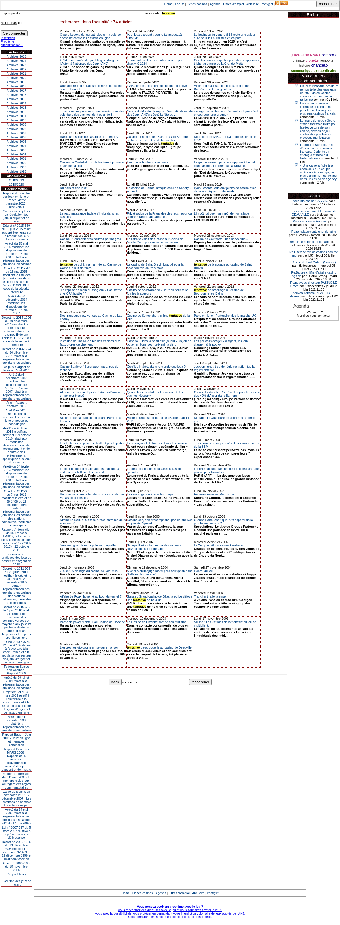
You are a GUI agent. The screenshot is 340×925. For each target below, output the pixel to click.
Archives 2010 (16, 120)
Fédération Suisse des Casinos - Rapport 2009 (16, 670)
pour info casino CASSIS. (310, 201)
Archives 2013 (16, 107)
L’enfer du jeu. (204, 571)
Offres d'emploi (233, 4)
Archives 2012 (16, 111)
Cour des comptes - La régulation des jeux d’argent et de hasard (16, 216)
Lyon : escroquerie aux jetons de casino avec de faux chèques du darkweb (225, 189)
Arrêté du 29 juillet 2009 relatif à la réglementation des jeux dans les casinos (16, 682)
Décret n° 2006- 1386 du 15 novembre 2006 (16, 866)
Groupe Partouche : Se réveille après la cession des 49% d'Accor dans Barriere (227, 393)
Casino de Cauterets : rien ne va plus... (221, 239)
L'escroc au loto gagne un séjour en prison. (90, 647)
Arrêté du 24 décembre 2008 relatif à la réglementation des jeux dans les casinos (16, 723)
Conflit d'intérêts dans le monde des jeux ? (156, 366)
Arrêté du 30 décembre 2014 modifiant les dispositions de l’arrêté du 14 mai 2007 (17, 305)
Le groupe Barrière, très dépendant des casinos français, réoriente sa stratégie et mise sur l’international (316, 151)
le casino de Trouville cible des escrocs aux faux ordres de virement (90, 342)
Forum (179, 4)
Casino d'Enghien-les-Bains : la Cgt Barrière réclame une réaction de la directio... (157, 138)
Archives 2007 (16, 133)
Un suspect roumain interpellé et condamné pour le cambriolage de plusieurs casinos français (318, 108)
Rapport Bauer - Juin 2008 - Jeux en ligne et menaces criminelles (16, 740)
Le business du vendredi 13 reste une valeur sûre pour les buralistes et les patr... (224, 36)
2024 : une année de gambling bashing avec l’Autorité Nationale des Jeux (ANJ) (91, 61)
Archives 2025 (16, 56)
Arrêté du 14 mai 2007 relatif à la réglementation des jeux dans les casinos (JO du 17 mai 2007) (16, 816)
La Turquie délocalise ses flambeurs (219, 545)
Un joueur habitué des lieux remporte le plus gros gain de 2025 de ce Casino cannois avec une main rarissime (319, 92)
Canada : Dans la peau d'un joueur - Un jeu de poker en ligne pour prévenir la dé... (159, 342)
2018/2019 (16, 180)
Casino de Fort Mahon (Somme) (313, 262)
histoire (304, 66)
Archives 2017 (16, 90)
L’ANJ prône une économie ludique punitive (157, 85)
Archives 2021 (16, 73)
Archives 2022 (16, 69)
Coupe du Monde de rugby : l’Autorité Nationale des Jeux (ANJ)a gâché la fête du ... (160, 113)
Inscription (8, 38)
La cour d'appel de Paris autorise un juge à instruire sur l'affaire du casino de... (89, 470)
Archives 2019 (16, 82)
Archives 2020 (16, 77)
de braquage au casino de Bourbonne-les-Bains (219, 291)
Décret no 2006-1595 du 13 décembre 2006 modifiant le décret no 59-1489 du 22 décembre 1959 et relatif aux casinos (16, 850)
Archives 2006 (16, 137)
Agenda (215, 4)
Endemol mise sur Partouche (214, 494)
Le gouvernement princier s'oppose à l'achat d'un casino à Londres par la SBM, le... (224, 164)
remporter (327, 60)
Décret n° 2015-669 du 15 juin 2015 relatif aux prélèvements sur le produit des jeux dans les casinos (16, 232)
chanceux (319, 65)
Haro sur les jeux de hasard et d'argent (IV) (90, 136)
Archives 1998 (16, 171)
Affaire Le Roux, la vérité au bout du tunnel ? (91, 596)
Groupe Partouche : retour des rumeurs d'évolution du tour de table (154, 547)
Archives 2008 (16, 129)
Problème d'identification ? (12, 43)
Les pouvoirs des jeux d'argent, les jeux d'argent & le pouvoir (221, 342)
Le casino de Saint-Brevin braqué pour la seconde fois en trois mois (155, 266)
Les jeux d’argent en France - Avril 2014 (16, 368)
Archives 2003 (16, 150)
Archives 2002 (16, 154)
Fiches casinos (197, 4)
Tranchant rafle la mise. (210, 596)
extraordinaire (325, 71)
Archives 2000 (16, 163)
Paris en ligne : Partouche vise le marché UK (225, 315)
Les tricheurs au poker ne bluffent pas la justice (92, 443)
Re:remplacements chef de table (313, 231)
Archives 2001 (16, 158)
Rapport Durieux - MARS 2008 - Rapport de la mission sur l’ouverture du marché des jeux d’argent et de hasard (16, 759)
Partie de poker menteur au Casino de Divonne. (93, 622)
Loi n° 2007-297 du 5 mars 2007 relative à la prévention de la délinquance (16, 832)
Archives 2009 (16, 124)
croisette (312, 60)
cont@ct (267, 4)
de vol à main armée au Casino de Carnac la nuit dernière (90, 266)
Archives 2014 (16, 103)
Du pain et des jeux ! (74, 188)
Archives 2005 (16, 141)
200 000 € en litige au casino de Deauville (89, 571)
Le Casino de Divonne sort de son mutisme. (157, 622)
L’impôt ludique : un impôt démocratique (221, 213)
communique (301, 71)
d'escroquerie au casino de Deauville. (159, 647)
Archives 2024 (16, 60)
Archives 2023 (16, 65)
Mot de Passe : (11, 22)
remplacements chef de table (310, 241)
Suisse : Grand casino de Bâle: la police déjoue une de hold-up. (159, 598)
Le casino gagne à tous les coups (150, 494)
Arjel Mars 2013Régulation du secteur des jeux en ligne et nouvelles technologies (16, 417)
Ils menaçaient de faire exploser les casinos (157, 443)
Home (168, 4)
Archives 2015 (16, 99)
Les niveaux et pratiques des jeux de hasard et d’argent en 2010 (16, 559)
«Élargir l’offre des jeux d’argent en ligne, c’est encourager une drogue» (226, 113)
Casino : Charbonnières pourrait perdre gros (90, 239)
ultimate (299, 60)
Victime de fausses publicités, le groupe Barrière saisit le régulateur (221, 87)
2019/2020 (16, 184)
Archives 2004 (16, 146)
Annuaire (252, 4)
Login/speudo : (11, 13)
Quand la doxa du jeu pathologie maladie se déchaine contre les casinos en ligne (90, 36)
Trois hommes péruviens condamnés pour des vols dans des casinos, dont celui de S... (92, 113)
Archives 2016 (16, 94)
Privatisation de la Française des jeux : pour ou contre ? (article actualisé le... (159, 215)
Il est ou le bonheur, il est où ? (147, 162)
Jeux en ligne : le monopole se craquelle (88, 545)
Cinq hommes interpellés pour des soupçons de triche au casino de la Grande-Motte (227, 61)
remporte (330, 55)
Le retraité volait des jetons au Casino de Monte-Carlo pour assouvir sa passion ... (155, 240)
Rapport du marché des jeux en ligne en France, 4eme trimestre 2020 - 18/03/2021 (16, 200)
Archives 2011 (16, 116)
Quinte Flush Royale (305, 55)
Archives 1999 (16, 167)
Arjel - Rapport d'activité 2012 (17, 404)
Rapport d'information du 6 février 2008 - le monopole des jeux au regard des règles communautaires (16, 780)
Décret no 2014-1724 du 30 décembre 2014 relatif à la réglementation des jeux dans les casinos (16, 355)
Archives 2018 (16, 86)
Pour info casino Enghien (310, 221)
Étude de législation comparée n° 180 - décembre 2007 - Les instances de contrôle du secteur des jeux (16, 798)
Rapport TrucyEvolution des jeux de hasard (16, 879)
